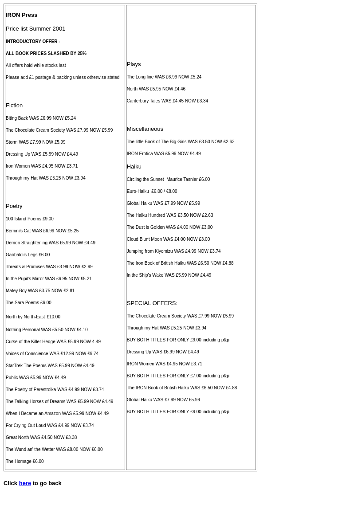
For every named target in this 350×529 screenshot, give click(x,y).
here (25, 483)
